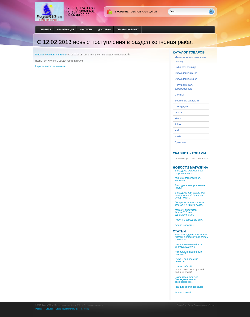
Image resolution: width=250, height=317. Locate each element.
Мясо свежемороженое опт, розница (191, 59)
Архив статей (183, 292)
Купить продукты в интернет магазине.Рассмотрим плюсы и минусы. (191, 237)
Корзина (85, 309)
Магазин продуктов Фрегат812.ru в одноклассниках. (186, 212)
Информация (65, 29)
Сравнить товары (189, 153)
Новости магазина (56, 54)
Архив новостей (184, 225)
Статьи (179, 231)
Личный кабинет (128, 29)
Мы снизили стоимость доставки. (188, 179)
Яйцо (178, 124)
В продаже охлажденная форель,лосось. (189, 172)
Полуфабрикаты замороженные (184, 86)
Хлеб (178, 136)
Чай (177, 130)
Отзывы (49, 309)
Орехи (178, 112)
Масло (178, 118)
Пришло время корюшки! (189, 286)
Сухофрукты (182, 106)
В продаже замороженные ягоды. (190, 186)
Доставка (104, 29)
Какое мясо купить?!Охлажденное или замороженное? (186, 279)
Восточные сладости (187, 100)
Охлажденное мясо (186, 78)
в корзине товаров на (130, 11)
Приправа (180, 142)
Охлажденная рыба (186, 73)
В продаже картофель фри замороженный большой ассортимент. (190, 195)
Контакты (86, 29)
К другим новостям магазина (50, 66)
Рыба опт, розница (185, 67)
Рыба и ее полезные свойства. (186, 260)
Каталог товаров (189, 52)
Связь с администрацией (67, 309)
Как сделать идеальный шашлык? (188, 253)
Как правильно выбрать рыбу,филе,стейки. (188, 245)
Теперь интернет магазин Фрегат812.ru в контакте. (189, 203)
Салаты (179, 94)
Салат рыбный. (183, 266)
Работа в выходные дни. (189, 219)
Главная (45, 29)
